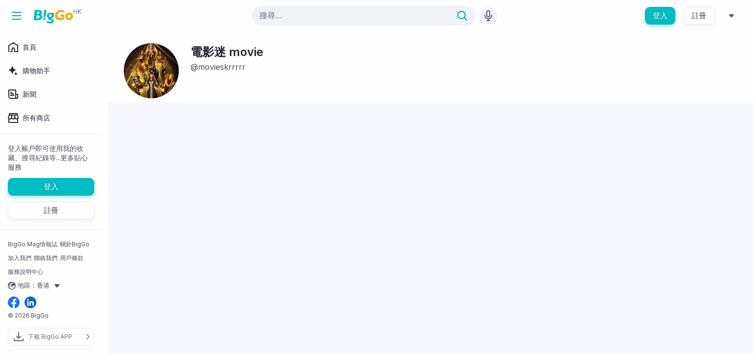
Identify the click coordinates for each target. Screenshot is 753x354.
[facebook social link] (14, 303)
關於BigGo (74, 244)
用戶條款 (72, 258)
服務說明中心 (25, 271)
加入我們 (19, 258)
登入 (660, 15)
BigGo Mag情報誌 (32, 244)
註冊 (699, 15)
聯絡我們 (45, 258)
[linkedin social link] (30, 303)
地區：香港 (35, 285)
